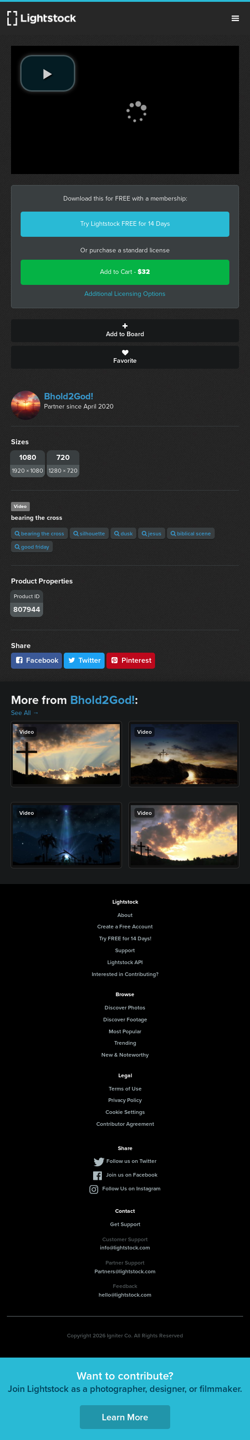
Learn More (125, 1417)
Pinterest (130, 660)
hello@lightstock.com (125, 1294)
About (125, 915)
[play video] (47, 73)
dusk (123, 533)
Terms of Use (125, 1088)
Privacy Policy (125, 1100)
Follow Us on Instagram (131, 1188)
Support (125, 950)
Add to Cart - (125, 272)
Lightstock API (125, 962)
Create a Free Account (125, 926)
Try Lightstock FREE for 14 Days (125, 224)
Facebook (36, 660)
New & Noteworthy (125, 1054)
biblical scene (191, 533)
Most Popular (125, 1031)
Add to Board (125, 330)
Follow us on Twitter (131, 1161)
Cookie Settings (125, 1112)
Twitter (84, 660)
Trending (125, 1043)
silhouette (89, 533)
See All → (25, 713)
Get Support (125, 1224)
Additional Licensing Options (125, 294)
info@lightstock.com (125, 1247)
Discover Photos (125, 1007)
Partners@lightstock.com (125, 1271)
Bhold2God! (68, 396)
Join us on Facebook (131, 1174)
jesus (151, 533)
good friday (32, 547)
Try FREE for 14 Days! (125, 938)
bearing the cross (39, 533)
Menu (235, 18)
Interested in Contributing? (125, 974)
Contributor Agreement (125, 1124)
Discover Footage (125, 1019)
